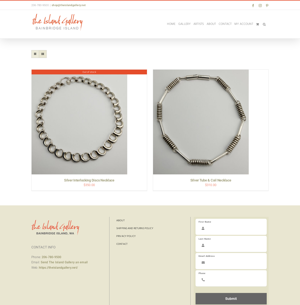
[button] (264, 24)
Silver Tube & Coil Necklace (210, 180)
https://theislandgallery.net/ (58, 267)
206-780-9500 (51, 257)
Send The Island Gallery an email (64, 262)
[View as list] (42, 54)
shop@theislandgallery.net (69, 5)
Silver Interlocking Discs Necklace (89, 180)
